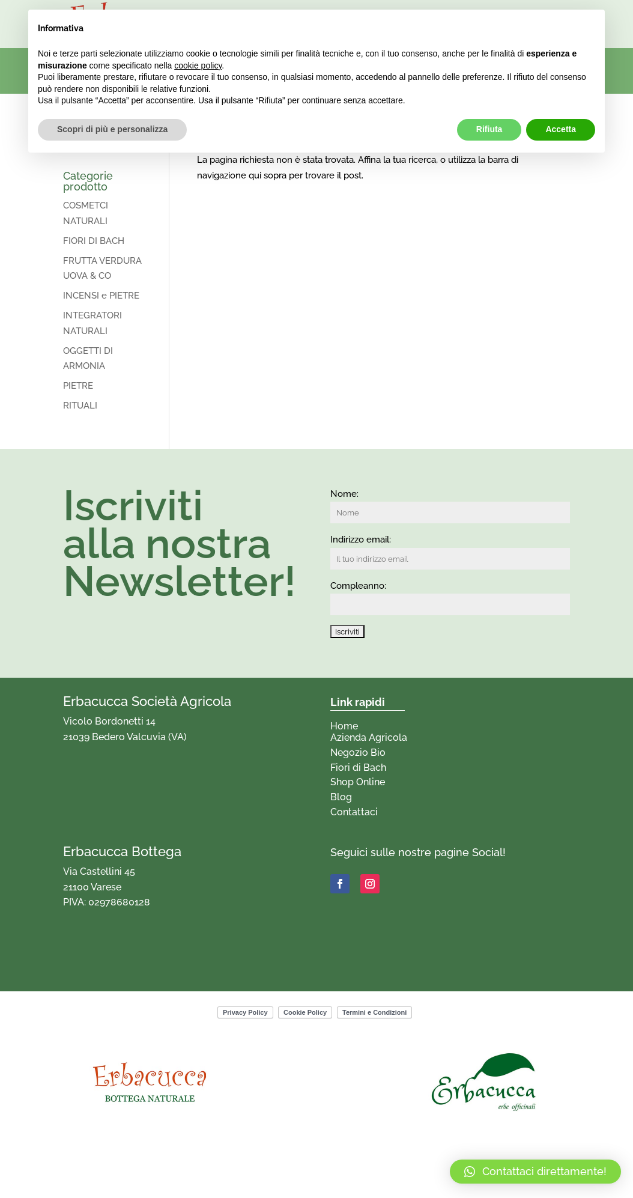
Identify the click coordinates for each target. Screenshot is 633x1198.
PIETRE (78, 385)
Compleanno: (358, 585)
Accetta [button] (560, 129)
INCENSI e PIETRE (101, 295)
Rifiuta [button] (489, 129)
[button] (535, 1172)
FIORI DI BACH (93, 241)
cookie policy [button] (198, 65)
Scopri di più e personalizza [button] (112, 129)
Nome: (344, 493)
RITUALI (80, 405)
